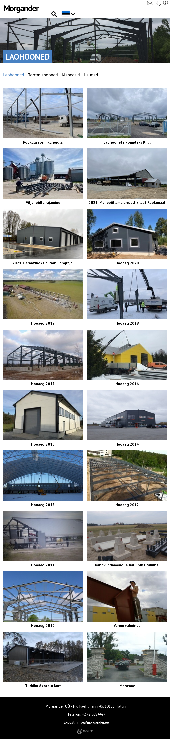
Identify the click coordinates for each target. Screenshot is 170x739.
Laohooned (13, 74)
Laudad (91, 74)
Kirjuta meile (150, 3)
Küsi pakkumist (166, 3)
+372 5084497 (93, 714)
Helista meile (159, 3)
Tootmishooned (43, 74)
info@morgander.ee (93, 722)
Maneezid (71, 74)
